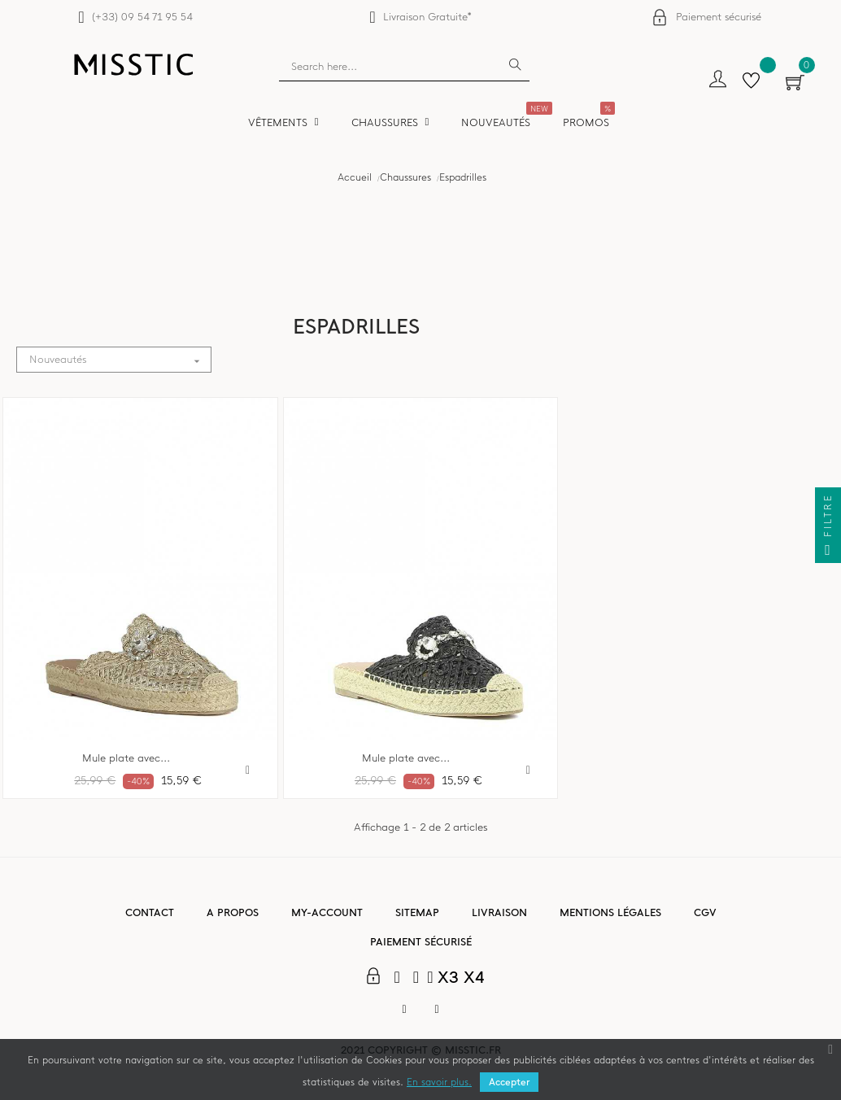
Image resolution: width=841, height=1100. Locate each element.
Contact (149, 912)
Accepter (509, 1082)
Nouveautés (120, 360)
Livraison (499, 912)
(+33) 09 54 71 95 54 (142, 17)
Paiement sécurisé (718, 17)
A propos (233, 912)
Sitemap (417, 912)
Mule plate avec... (126, 758)
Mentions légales (610, 912)
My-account (327, 912)
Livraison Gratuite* (427, 17)
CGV (705, 912)
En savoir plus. (439, 1082)
